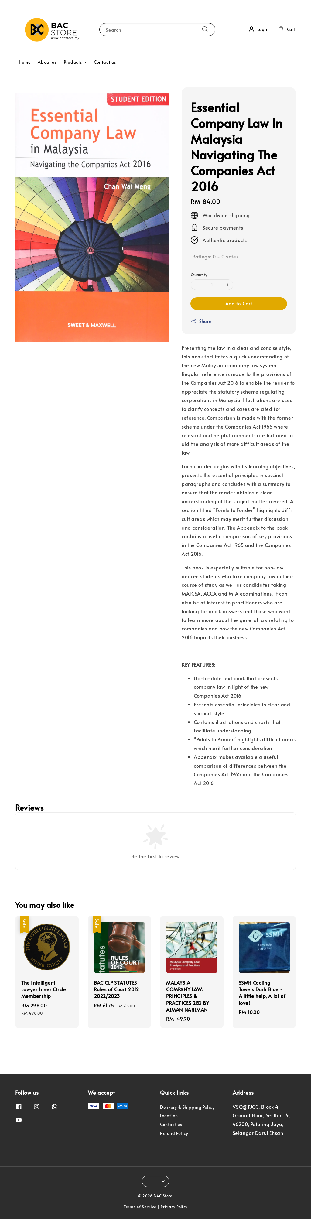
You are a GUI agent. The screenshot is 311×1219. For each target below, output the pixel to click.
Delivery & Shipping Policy (187, 1107)
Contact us (105, 62)
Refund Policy (174, 1133)
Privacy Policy (174, 1206)
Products (73, 62)
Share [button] (201, 321)
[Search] (205, 29)
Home (24, 62)
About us (47, 62)
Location (169, 1115)
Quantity (199, 274)
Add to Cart (238, 303)
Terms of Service (140, 1206)
